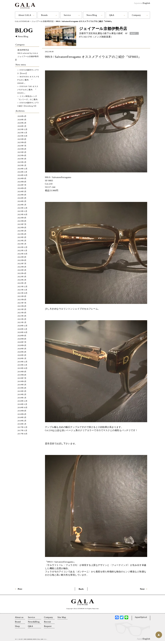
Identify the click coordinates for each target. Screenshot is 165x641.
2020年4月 (22, 352)
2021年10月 (22, 293)
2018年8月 (22, 411)
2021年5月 (22, 309)
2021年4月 (22, 313)
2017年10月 (22, 434)
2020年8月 (22, 339)
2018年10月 (22, 408)
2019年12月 (22, 362)
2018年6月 (22, 414)
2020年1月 (22, 358)
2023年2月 (22, 241)
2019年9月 (22, 372)
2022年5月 (22, 270)
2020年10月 (22, 332)
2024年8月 (22, 182)
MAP (133, 33)
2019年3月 (22, 391)
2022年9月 (22, 257)
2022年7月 (22, 263)
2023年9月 (22, 218)
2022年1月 (22, 283)
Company (136, 15)
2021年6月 (22, 306)
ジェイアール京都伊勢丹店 (103, 28)
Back (81, 589)
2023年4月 (22, 234)
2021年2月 (22, 319)
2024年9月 (22, 178)
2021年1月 (22, 322)
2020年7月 (22, 342)
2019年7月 (22, 378)
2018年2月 (22, 421)
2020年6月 (22, 345)
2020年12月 (22, 326)
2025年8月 (22, 142)
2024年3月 (22, 198)
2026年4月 (22, 116)
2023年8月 (22, 221)
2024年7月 (22, 185)
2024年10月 (22, 175)
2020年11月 (22, 329)
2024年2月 (22, 201)
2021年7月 (22, 303)
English (146, 3)
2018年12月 (22, 401)
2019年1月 (22, 398)
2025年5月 (22, 152)
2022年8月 (22, 260)
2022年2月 (22, 280)
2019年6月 (22, 381)
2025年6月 (22, 149)
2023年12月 (22, 208)
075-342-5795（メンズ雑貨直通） (96, 36)
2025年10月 (22, 136)
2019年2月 (22, 394)
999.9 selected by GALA (28, 53)
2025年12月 (22, 129)
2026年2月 (22, 123)
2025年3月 (22, 159)
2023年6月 (22, 227)
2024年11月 (22, 172)
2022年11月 (22, 250)
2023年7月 (22, 224)
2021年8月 (22, 299)
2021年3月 (22, 316)
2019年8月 (22, 375)
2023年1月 (22, 244)
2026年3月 (22, 120)
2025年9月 (22, 139)
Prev (20, 589)
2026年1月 (22, 126)
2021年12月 (22, 286)
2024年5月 (22, 192)
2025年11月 (22, 133)
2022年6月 (22, 267)
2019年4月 (22, 388)
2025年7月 (22, 146)
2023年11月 (22, 211)
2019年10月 (22, 368)
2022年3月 (22, 277)
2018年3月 (22, 417)
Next (142, 589)
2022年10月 (22, 254)
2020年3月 (22, 355)
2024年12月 (22, 169)
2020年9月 (22, 336)
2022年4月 (22, 273)
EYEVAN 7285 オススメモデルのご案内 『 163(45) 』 (27, 89)
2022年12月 (22, 247)
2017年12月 (22, 427)
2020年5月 (22, 349)
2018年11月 (22, 404)
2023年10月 (22, 214)
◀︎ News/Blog (21, 36)
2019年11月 (22, 365)
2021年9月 (22, 296)
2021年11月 (22, 290)
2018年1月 (22, 424)
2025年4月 (22, 156)
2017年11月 (22, 430)
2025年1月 (22, 165)
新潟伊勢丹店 (23, 50)
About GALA (24, 15)
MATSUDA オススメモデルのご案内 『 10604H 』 (28, 80)
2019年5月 (22, 385)
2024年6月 (22, 188)
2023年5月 (22, 231)
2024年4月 (22, 195)
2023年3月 (22, 237)
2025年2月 (22, 162)
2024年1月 (22, 205)
